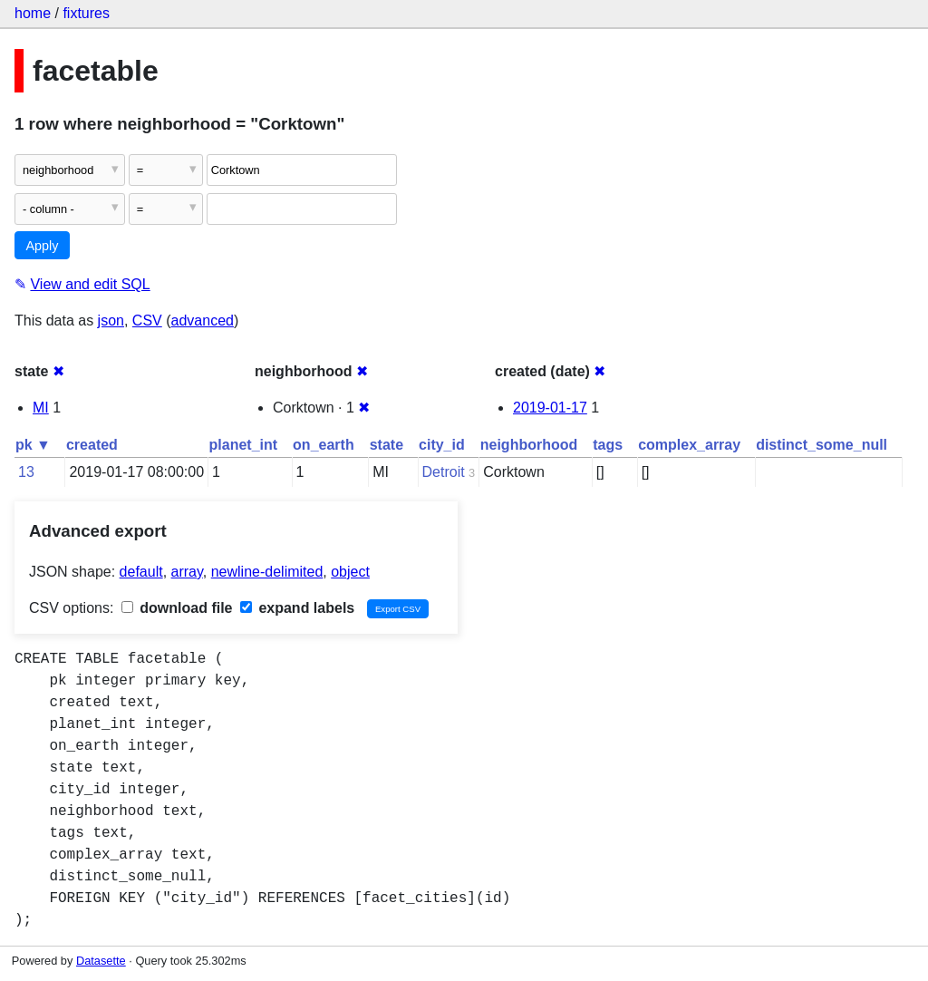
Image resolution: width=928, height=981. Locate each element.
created (92, 444)
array (187, 571)
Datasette (101, 960)
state (386, 444)
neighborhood (529, 444)
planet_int (243, 444)
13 (26, 472)
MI (41, 407)
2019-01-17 (550, 407)
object (350, 571)
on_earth (323, 444)
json (111, 320)
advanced (202, 320)
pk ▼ (33, 444)
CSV (147, 320)
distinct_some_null (821, 444)
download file (177, 608)
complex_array (689, 444)
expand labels (297, 608)
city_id (442, 444)
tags (608, 444)
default (141, 571)
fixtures (86, 13)
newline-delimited (267, 571)
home (32, 13)
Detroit (443, 472)
